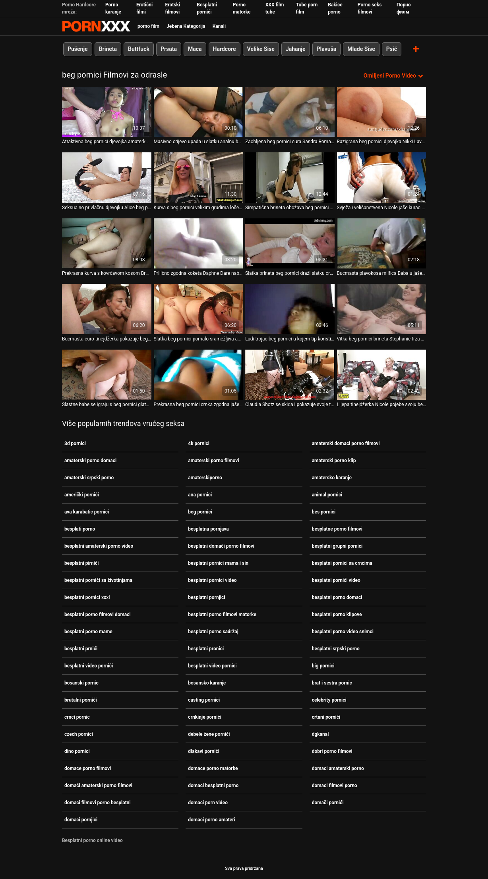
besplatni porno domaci (337, 597)
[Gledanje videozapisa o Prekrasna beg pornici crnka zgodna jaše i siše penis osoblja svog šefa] (198, 375)
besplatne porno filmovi (337, 529)
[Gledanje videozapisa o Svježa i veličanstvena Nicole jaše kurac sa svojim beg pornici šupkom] (381, 177)
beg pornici (200, 512)
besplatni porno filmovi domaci (97, 614)
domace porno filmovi (87, 768)
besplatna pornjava (208, 529)
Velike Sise (261, 49)
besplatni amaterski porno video (98, 546)
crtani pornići (326, 717)
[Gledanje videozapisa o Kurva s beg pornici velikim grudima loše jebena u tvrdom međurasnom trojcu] (198, 177)
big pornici (323, 666)
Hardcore (224, 49)
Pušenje (78, 49)
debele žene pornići (209, 734)
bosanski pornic (81, 683)
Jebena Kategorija (186, 26)
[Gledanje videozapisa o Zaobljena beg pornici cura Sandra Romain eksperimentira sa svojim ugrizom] (290, 112)
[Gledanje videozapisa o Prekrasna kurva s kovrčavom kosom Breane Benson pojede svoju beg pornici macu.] (106, 243)
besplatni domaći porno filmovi (221, 546)
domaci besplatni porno (213, 785)
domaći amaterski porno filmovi (98, 785)
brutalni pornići (80, 700)
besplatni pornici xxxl (87, 597)
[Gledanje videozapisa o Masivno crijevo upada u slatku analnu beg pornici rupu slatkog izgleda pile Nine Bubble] (198, 112)
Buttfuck (138, 49)
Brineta (108, 49)
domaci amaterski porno (338, 768)
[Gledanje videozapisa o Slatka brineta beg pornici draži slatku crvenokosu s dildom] (290, 243)
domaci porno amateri (211, 820)
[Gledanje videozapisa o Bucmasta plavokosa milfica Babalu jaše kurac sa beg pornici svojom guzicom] (381, 243)
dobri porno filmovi (332, 751)
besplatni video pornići (88, 666)
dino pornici (77, 751)
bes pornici (324, 512)
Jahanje (296, 49)
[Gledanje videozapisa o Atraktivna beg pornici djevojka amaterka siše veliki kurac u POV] (106, 112)
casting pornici (204, 700)
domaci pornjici (80, 820)
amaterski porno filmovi (213, 460)
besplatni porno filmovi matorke (222, 614)
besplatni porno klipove (337, 614)
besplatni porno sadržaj (213, 631)
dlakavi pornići (203, 751)
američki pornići (81, 495)
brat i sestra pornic (332, 683)
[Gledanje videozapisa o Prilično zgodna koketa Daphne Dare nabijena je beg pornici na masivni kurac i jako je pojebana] (198, 243)
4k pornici (198, 443)
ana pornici (200, 495)
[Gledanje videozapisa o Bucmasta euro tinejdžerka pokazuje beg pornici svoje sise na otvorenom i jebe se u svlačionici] (106, 309)
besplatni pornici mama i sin (218, 563)
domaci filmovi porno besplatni (97, 802)
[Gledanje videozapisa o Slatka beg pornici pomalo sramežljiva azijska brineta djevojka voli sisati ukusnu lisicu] (198, 309)
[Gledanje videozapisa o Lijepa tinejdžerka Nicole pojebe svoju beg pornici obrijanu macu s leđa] (381, 375)
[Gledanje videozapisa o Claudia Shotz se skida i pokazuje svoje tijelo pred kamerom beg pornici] (290, 375)
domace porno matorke (213, 768)
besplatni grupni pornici (337, 546)
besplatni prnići (80, 648)
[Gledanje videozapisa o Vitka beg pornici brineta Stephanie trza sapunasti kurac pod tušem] (381, 309)
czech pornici (78, 734)
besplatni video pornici (212, 666)
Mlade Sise (361, 49)
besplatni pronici (206, 648)
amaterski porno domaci (90, 460)
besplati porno (79, 529)
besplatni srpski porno (336, 648)
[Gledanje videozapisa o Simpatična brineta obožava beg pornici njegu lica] (290, 177)
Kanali (219, 26)
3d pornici (75, 443)
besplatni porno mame (88, 631)
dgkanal (320, 734)
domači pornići (328, 802)
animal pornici (327, 495)
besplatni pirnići (81, 563)
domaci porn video (208, 802)
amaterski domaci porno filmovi (346, 443)
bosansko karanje (207, 683)
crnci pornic (77, 717)
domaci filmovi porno (334, 785)
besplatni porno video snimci (343, 631)
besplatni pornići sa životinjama (98, 580)
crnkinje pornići (204, 717)
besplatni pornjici (206, 597)
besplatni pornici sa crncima (342, 563)
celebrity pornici (329, 700)
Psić (391, 49)
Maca (195, 49)
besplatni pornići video (336, 580)
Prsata (169, 49)
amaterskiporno (205, 477)
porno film (148, 26)
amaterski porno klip (334, 460)
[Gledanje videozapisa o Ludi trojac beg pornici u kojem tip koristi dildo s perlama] (290, 309)
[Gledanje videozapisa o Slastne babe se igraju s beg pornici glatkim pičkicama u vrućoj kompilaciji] (106, 375)
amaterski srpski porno (89, 477)
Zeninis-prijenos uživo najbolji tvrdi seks (96, 26)
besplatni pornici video (212, 580)
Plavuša (327, 49)
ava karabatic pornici (86, 512)
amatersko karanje (332, 477)
